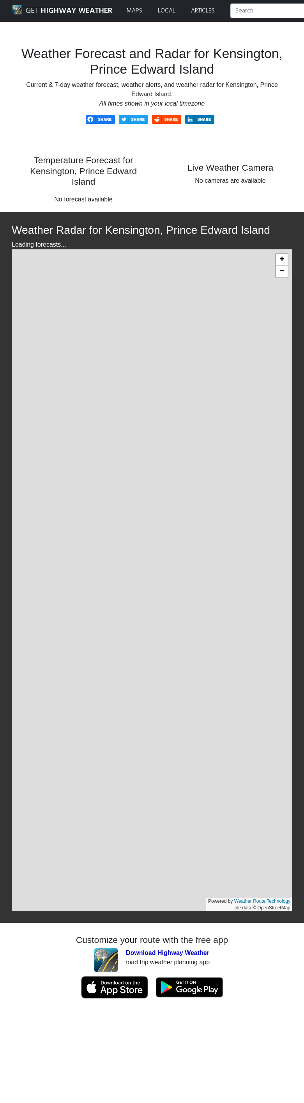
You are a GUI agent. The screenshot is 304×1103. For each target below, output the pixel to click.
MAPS (134, 11)
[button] (282, 260)
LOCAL (166, 11)
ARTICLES (203, 11)
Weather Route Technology (262, 901)
